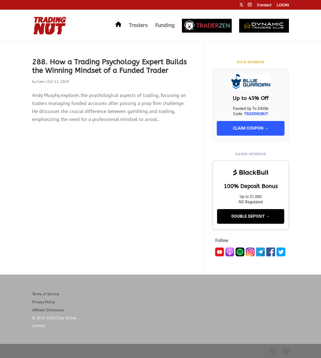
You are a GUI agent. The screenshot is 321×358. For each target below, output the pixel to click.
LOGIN (283, 5)
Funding (164, 25)
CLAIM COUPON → (250, 128)
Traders (138, 25)
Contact (264, 5)
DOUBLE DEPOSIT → (250, 216)
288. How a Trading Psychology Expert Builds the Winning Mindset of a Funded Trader (109, 66)
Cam (40, 81)
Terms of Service (45, 293)
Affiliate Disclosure (48, 309)
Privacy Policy (43, 301)
